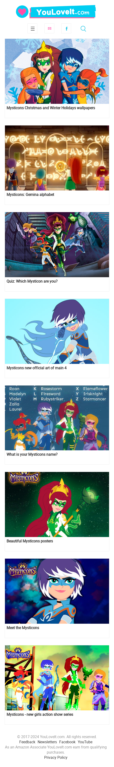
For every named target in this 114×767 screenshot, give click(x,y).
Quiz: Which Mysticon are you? (32, 281)
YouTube (85, 741)
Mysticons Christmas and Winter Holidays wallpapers (51, 107)
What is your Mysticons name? (32, 454)
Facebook (66, 28)
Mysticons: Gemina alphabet (30, 194)
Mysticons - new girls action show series (40, 714)
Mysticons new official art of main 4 (37, 368)
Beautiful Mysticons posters (30, 541)
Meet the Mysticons (23, 627)
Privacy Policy (55, 757)
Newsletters (47, 741)
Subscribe (49, 28)
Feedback (27, 741)
